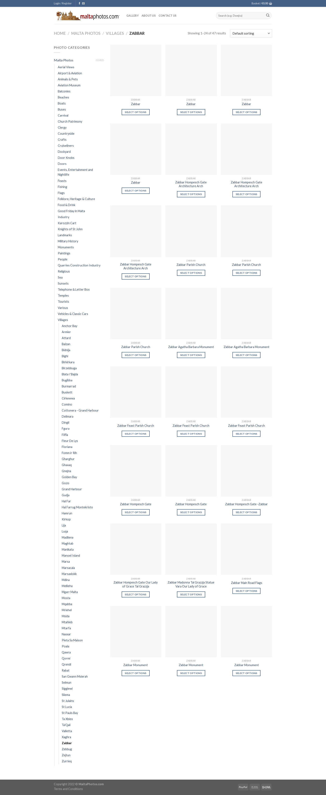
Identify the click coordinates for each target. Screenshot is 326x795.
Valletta (67, 731)
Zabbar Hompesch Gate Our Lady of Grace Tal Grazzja (136, 584)
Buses (62, 109)
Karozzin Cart (67, 223)
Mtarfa (66, 628)
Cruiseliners (66, 145)
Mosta (66, 598)
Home (60, 33)
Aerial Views (66, 67)
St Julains (68, 701)
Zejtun (66, 755)
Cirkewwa (68, 398)
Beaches (63, 97)
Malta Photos (85, 33)
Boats (62, 103)
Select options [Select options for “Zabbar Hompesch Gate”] (135, 512)
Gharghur (68, 459)
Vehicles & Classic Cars (73, 314)
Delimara (67, 416)
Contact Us (168, 15)
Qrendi (66, 664)
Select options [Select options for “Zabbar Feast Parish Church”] (135, 433)
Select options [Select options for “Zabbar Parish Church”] (191, 272)
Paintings (64, 253)
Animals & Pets (68, 79)
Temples (63, 295)
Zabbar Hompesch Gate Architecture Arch (191, 184)
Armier (66, 332)
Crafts (62, 139)
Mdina (66, 580)
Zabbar (67, 743)
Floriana (67, 447)
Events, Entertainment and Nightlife (75, 172)
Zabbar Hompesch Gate (135, 504)
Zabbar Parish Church (191, 264)
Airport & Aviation (70, 73)
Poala (65, 646)
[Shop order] (251, 33)
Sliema (66, 695)
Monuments (66, 247)
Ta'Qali (66, 725)
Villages (115, 33)
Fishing (62, 187)
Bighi (65, 356)
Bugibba (67, 380)
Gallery (132, 15)
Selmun (66, 682)
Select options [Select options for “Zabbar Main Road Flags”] (246, 591)
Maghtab (67, 543)
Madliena (67, 537)
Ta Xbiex (67, 719)
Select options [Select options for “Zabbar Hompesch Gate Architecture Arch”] (191, 194)
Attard (66, 338)
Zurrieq (67, 761)
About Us (149, 15)
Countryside (66, 133)
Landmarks (65, 235)
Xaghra (66, 737)
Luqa (65, 531)
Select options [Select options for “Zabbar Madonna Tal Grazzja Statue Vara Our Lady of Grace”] (191, 594)
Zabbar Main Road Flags (246, 583)
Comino (67, 404)
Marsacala (68, 568)
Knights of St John (70, 229)
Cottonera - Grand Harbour (80, 410)
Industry (63, 217)
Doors (62, 163)
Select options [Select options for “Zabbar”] (135, 112)
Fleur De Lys (70, 441)
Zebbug (67, 749)
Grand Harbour (72, 489)
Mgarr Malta (70, 592)
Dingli (65, 422)
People (62, 259)
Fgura (65, 428)
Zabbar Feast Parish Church (135, 425)
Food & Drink (66, 205)
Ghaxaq (67, 465)
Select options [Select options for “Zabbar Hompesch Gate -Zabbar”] (246, 512)
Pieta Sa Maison (72, 640)
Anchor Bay (69, 326)
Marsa (66, 561)
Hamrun (67, 513)
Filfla (65, 435)
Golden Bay (69, 477)
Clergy (62, 127)
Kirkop (66, 519)
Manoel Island (71, 555)
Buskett (67, 392)
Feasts (62, 181)
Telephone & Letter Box (74, 289)
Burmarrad (69, 386)
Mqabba (67, 604)
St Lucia (67, 707)
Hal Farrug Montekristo (77, 507)
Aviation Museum (69, 85)
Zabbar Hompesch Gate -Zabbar (246, 504)
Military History (68, 241)
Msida (65, 616)
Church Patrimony (70, 121)
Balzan (66, 344)
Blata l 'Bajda (70, 374)
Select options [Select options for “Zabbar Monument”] (135, 673)
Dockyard (64, 151)
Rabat (65, 670)
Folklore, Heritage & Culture (76, 199)
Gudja (65, 495)
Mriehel (67, 610)
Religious (64, 271)
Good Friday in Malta (71, 211)
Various (63, 308)
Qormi (66, 658)
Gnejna (66, 471)
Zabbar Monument (135, 665)
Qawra (66, 652)
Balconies (64, 91)
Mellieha (67, 586)
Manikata (68, 549)
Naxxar (66, 634)
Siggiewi (67, 688)
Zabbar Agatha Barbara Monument (191, 347)
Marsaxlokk (69, 574)
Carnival (63, 115)
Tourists (63, 301)
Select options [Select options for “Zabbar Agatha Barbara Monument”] (191, 355)
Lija (64, 525)
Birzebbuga (69, 368)
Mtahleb (67, 622)
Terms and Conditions (68, 789)
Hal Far (66, 501)
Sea (60, 277)
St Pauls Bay (70, 713)
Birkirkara (68, 362)
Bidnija (66, 350)
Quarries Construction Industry (79, 265)
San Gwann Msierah (75, 676)
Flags (61, 193)
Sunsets (63, 283)
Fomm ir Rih (69, 453)
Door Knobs (66, 157)
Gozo (65, 483)
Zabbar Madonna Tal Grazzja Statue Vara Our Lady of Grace (191, 584)
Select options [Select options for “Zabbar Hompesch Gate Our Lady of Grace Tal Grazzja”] (135, 594)
